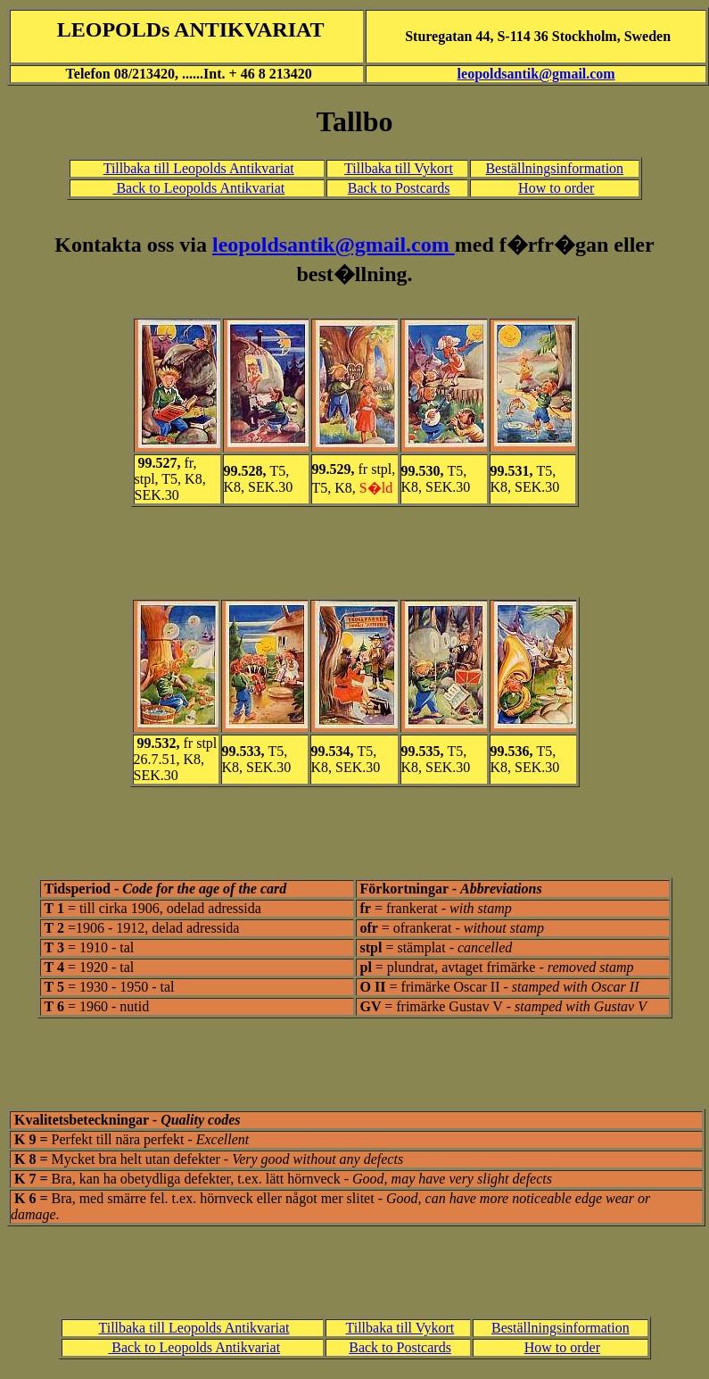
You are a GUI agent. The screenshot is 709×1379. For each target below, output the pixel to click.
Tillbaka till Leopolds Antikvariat (198, 168)
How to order (556, 187)
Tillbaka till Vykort (398, 168)
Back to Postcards (399, 187)
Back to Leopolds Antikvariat (198, 187)
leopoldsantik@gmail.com (536, 73)
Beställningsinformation (554, 168)
